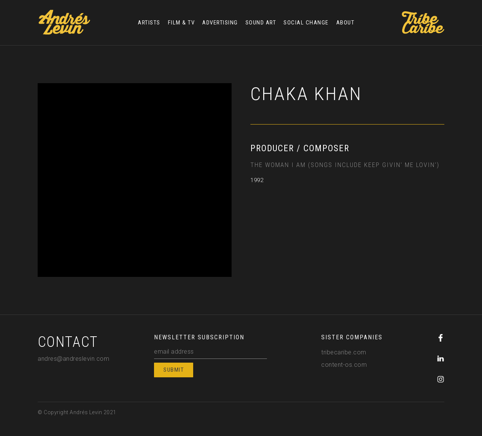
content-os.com (344, 364)
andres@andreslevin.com (73, 358)
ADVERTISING (220, 22)
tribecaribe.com (343, 352)
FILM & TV (181, 22)
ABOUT (345, 22)
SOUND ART (261, 22)
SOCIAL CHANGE (306, 22)
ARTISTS (149, 22)
